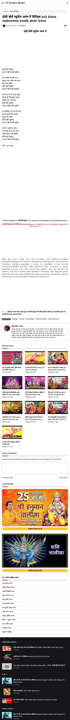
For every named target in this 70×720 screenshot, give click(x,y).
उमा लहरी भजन (7, 599)
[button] (2, 3)
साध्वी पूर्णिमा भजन (8, 616)
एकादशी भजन (6, 628)
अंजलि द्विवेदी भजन (8, 591)
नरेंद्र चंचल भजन (7, 612)
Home (6, 11)
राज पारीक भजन (7, 624)
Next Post (63, 478)
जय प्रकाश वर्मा (7, 583)
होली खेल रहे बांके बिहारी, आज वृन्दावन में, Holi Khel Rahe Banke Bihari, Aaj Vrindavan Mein (11, 393)
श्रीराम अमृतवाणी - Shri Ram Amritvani (26, 691)
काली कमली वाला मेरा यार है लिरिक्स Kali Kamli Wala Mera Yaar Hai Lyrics (38, 647)
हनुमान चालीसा (7, 632)
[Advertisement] (35, 52)
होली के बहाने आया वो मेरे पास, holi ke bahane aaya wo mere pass (34, 418)
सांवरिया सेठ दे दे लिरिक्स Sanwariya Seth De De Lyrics (31, 656)
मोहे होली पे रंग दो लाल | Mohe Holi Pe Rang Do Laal (11, 418)
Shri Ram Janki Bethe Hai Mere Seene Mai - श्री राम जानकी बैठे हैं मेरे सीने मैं (39, 665)
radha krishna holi (53, 319)
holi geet (22, 319)
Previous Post (8, 478)
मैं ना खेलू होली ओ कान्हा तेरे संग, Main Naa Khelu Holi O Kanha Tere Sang (57, 418)
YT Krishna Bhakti (15, 3)
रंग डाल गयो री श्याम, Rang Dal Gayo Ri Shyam (34, 369)
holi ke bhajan (30, 319)
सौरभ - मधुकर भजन (8, 620)
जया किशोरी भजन (8, 603)
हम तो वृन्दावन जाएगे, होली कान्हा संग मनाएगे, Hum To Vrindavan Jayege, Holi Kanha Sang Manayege (11, 369)
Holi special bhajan (41, 319)
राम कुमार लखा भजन (9, 608)
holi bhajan (14, 11)
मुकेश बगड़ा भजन (8, 595)
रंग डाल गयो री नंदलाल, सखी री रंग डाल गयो (11, 443)
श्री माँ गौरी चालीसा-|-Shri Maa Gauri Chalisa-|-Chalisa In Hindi (35, 700)
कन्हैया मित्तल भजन (8, 587)
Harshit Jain (17, 326)
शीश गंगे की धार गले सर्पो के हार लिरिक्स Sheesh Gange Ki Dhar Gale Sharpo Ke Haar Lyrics (39, 681)
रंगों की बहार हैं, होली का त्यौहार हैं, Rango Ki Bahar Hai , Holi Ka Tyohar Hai (34, 393)
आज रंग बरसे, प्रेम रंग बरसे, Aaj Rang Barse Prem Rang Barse (57, 369)
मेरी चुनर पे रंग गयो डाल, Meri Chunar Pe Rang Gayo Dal (56, 393)
